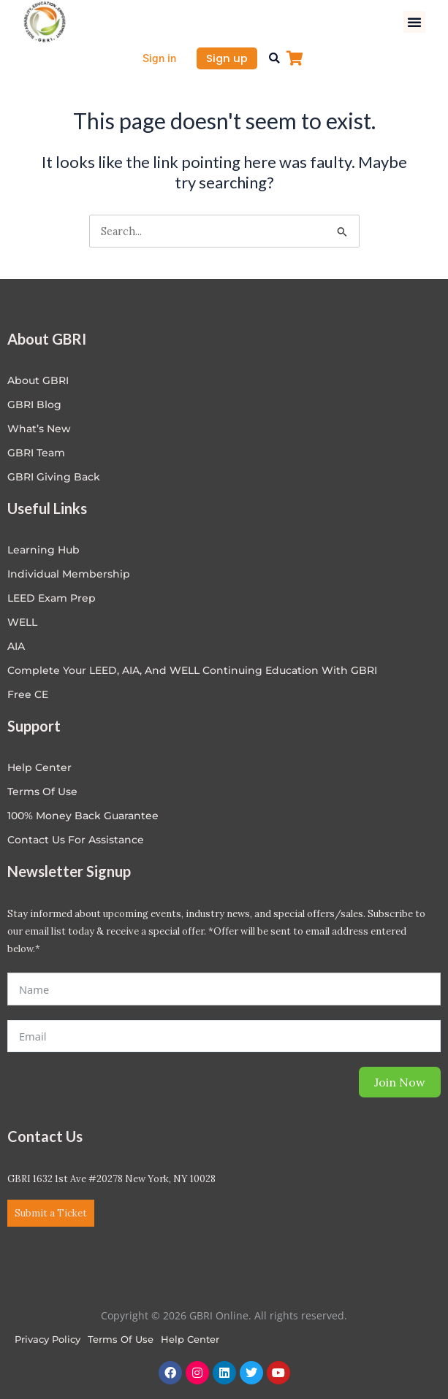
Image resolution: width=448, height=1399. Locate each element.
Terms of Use (42, 791)
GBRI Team (36, 452)
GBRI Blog (34, 404)
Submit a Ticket (51, 1213)
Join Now (399, 1082)
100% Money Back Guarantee (83, 815)
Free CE (27, 694)
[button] (414, 22)
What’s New (39, 428)
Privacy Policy (47, 1339)
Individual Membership (68, 573)
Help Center (190, 1339)
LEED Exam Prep (51, 598)
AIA (16, 646)
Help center (39, 767)
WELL (22, 622)
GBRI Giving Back (53, 476)
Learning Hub (43, 549)
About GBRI (38, 380)
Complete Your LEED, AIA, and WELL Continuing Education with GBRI (192, 670)
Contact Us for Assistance (75, 839)
